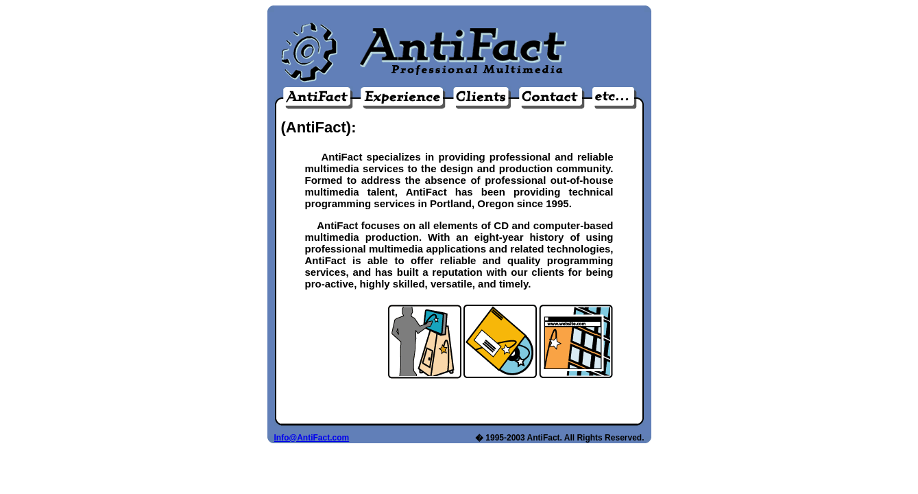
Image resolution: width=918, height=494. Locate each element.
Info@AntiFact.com (312, 438)
